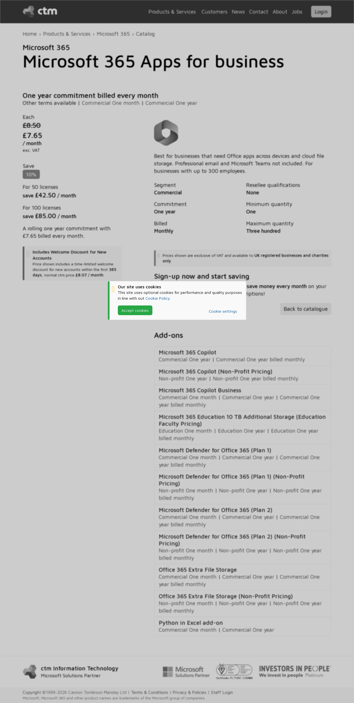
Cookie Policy (157, 298)
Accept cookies (135, 310)
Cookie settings (223, 311)
